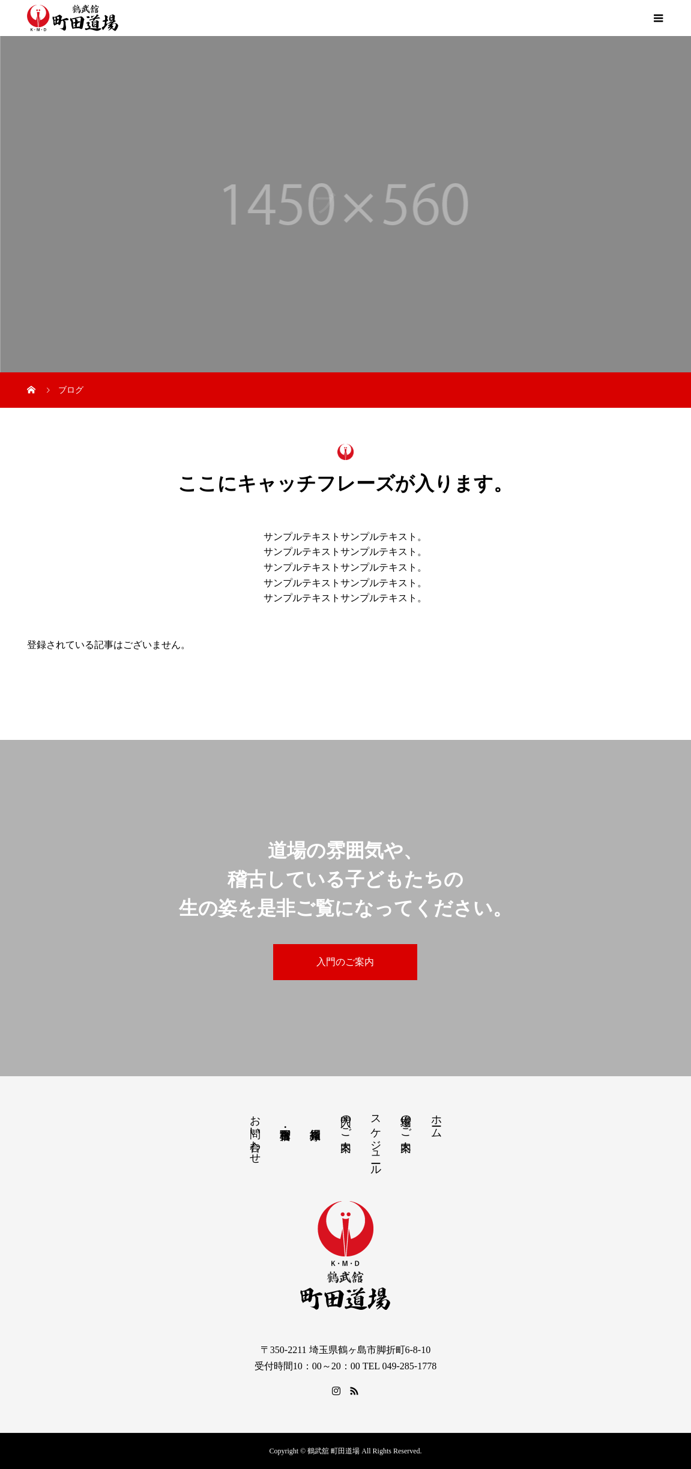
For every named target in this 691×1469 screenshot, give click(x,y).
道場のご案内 (406, 1120)
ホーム (436, 1120)
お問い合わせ (255, 1133)
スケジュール (376, 1139)
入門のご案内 (345, 962)
